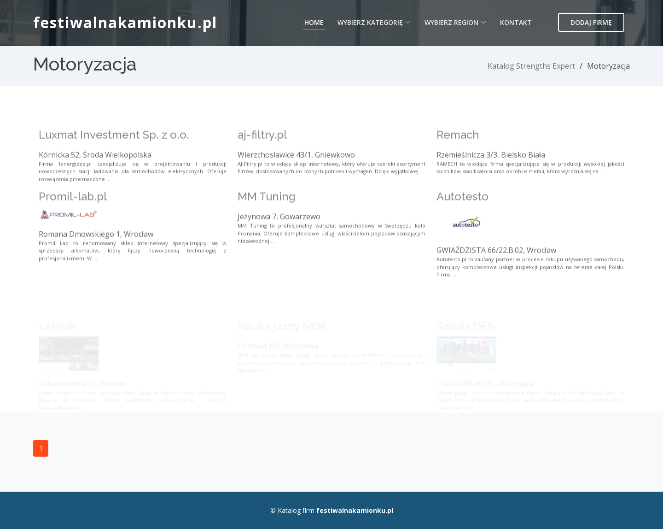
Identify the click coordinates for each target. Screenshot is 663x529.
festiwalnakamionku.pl (125, 22)
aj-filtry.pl (262, 152)
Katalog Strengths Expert (531, 66)
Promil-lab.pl (73, 214)
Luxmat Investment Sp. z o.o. (114, 152)
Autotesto (462, 214)
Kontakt (516, 22)
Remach (457, 152)
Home (314, 22)
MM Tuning (267, 214)
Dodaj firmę (591, 22)
